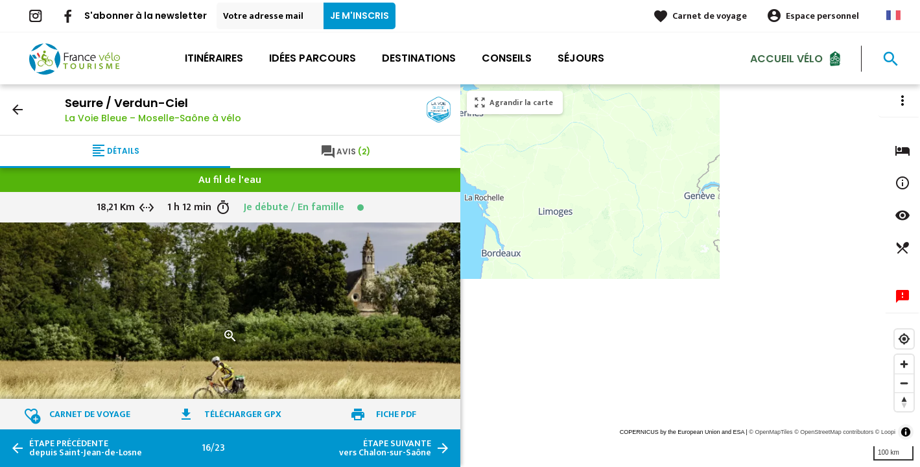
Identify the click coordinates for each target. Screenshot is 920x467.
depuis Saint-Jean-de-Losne (85, 448)
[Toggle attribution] (906, 432)
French (893, 15)
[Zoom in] (904, 364)
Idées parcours (312, 58)
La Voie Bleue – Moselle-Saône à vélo (153, 118)
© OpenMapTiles (770, 432)
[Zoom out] (904, 383)
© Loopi (885, 432)
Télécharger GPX (242, 414)
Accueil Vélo (786, 58)
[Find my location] (904, 338)
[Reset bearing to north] (904, 401)
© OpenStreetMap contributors (833, 432)
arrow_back (17, 109)
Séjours (581, 58)
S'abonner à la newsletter (145, 15)
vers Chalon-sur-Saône (385, 448)
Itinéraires (214, 58)
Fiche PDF (396, 414)
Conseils (507, 58)
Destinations (419, 58)
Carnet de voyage (709, 15)
